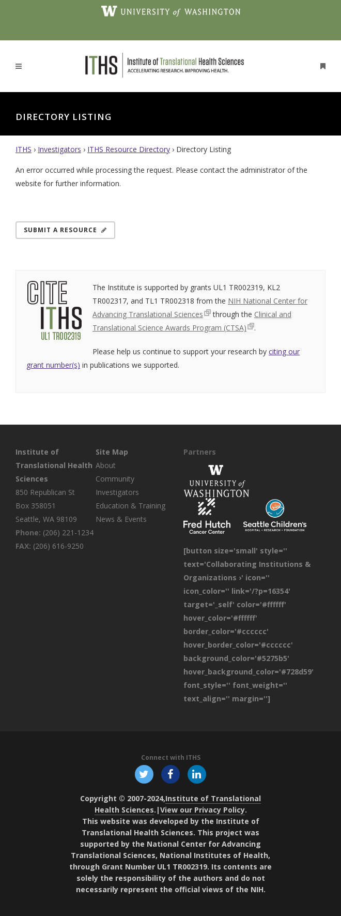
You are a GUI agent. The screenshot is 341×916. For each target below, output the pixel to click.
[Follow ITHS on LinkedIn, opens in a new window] (197, 773)
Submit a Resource (65, 230)
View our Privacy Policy (202, 810)
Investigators (59, 149)
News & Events (121, 519)
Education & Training (130, 505)
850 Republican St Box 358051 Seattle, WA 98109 (46, 505)
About (106, 465)
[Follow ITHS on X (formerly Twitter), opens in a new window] (144, 773)
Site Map (112, 452)
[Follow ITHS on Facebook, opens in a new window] (170, 773)
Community (115, 479)
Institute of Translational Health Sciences (54, 465)
